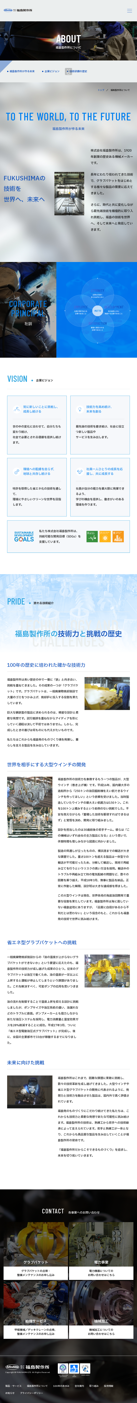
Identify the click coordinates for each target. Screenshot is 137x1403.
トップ (101, 90)
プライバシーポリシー (31, 1393)
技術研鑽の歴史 (78, 71)
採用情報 (108, 1386)
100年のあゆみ (61, 1386)
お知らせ (10, 1393)
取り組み (94, 1386)
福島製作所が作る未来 (22, 71)
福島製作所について (37, 1386)
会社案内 (79, 1386)
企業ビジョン (52, 71)
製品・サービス (13, 1386)
